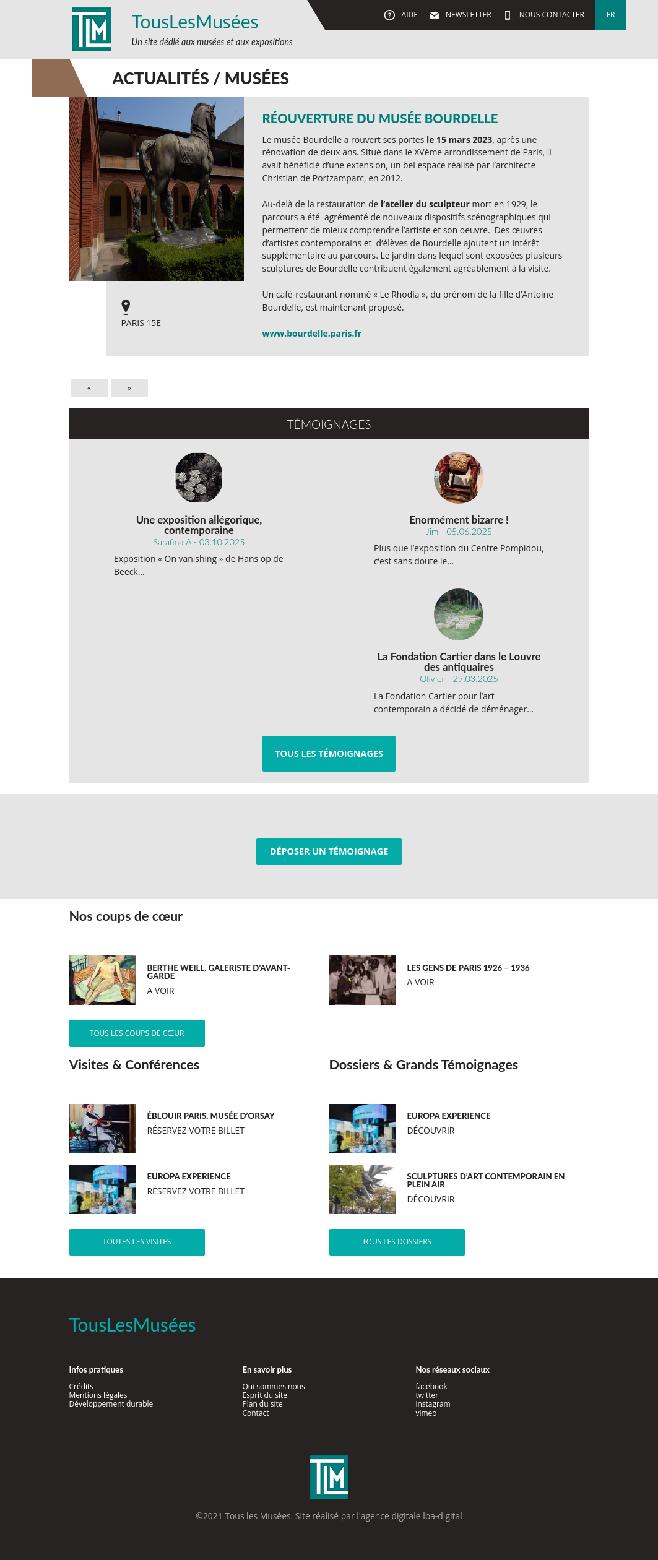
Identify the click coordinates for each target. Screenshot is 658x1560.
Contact (255, 1413)
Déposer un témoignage (329, 851)
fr (611, 14)
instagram (432, 1403)
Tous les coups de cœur (137, 1033)
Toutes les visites (137, 1241)
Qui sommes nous (273, 1386)
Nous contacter (550, 14)
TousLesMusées (195, 21)
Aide (408, 14)
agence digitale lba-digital (411, 1516)
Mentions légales (98, 1395)
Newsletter (467, 14)
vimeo (425, 1413)
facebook (431, 1386)
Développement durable (111, 1403)
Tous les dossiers (396, 1241)
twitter (426, 1395)
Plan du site (262, 1403)
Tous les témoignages (329, 753)
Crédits (81, 1386)
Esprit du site (264, 1395)
